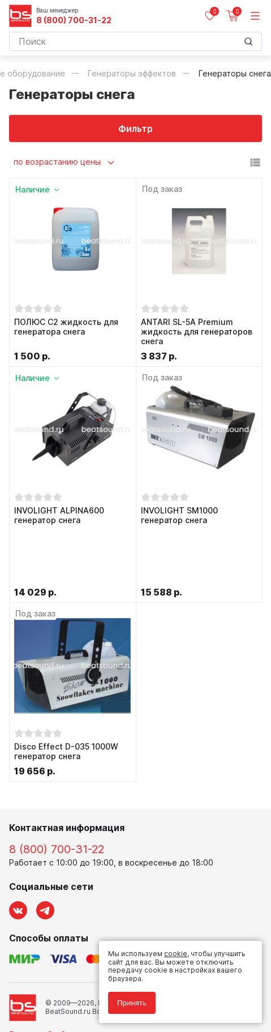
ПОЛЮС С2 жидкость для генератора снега (66, 327)
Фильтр (135, 128)
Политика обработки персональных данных (84, 977)
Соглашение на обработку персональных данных (94, 984)
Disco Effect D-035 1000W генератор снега (66, 695)
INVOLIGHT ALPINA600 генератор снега (59, 515)
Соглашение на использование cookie (74, 993)
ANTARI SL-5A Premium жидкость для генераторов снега (196, 332)
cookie (175, 953)
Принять (132, 1003)
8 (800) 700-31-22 (73, 20)
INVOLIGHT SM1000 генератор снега (179, 515)
